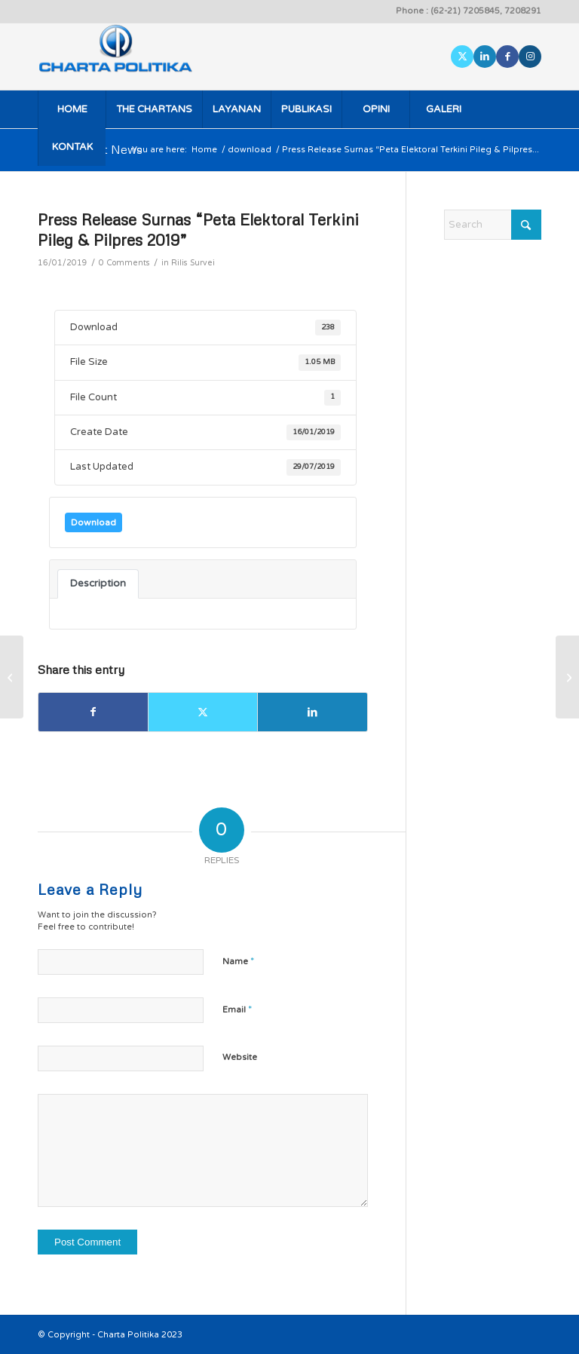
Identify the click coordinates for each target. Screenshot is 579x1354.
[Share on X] (203, 712)
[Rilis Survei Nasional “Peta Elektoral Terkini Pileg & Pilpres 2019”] (567, 677)
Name (238, 961)
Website (239, 1057)
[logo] (137, 56)
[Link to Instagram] (530, 56)
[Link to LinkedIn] (484, 56)
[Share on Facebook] (93, 712)
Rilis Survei (193, 263)
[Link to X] (462, 56)
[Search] (492, 225)
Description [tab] (98, 583)
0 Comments (124, 263)
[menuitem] (72, 109)
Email (237, 1009)
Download (93, 522)
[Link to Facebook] (507, 56)
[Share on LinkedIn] (312, 712)
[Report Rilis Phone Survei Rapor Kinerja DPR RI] (11, 677)
